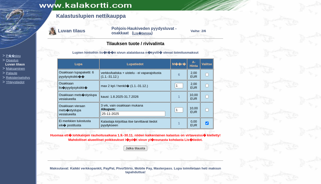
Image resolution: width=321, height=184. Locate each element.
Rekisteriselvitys (18, 77)
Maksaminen (15, 68)
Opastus (12, 60)
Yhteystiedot (15, 82)
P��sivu (13, 56)
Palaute (11, 73)
